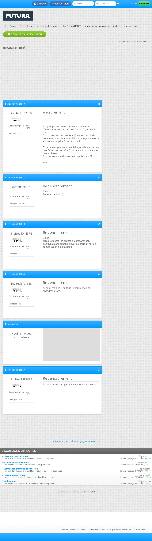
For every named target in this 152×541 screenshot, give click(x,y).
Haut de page (139, 529)
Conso (82, 529)
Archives (74, 529)
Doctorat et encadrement (15, 462)
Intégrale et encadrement (15, 456)
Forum (13, 26)
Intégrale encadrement (14, 475)
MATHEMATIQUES (72, 26)
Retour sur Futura (60, 3)
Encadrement (8, 481)
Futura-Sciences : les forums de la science (40, 26)
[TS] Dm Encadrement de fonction (19, 468)
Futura (65, 529)
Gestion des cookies (96, 529)
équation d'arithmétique (66, 441)
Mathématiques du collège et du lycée (103, 26)
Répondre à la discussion (24, 34)
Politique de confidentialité (119, 529)
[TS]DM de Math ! (88, 441)
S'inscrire (40, 3)
